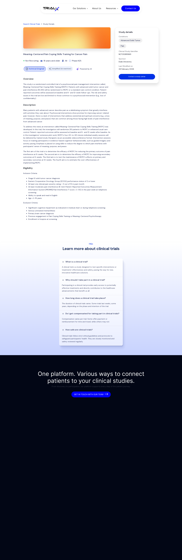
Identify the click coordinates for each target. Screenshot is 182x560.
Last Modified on (126, 66)
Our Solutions (79, 8)
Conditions (123, 36)
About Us (96, 8)
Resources (111, 8)
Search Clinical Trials (31, 24)
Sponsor (122, 59)
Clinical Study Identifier (128, 51)
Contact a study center (137, 77)
